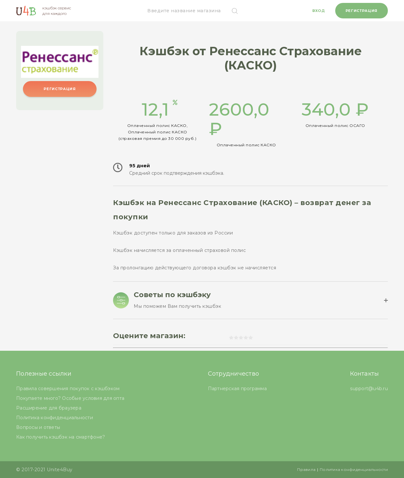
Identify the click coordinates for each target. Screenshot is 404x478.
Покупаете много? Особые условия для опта (70, 398)
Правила (306, 469)
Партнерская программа (237, 388)
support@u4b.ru (369, 388)
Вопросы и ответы (38, 427)
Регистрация (362, 10)
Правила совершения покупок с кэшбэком (67, 388)
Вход (318, 10)
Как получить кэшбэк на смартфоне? (60, 437)
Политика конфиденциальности (54, 418)
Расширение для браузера (48, 408)
